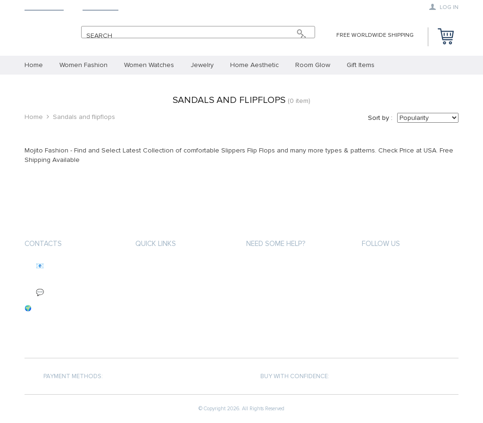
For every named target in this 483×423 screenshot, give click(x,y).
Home (34, 117)
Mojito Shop (44, 7)
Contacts (43, 243)
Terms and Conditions (170, 282)
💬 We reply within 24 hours (72, 292)
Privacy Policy (157, 299)
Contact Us (100, 7)
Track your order (274, 282)
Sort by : (380, 118)
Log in (443, 7)
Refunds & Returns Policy (286, 299)
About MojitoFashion (169, 265)
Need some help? (275, 243)
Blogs (256, 333)
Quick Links (155, 243)
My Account (264, 265)
